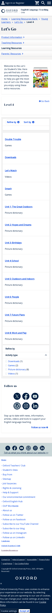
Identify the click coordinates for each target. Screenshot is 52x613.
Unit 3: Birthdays (13, 242)
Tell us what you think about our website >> (26, 452)
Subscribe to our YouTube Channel (20, 523)
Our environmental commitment (19, 497)
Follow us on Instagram (14, 532)
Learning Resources (9, 550)
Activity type (11, 355)
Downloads (10, 157)
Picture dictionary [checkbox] (18, 369)
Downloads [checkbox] (15, 361)
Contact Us (5, 559)
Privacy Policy (44, 559)
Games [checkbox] (13, 365)
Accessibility (32, 559)
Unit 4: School (12, 260)
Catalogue (5, 541)
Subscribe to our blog (14, 528)
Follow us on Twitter (13, 514)
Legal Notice (7, 563)
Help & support (9, 2)
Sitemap (7, 478)
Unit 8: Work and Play (15, 332)
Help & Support (10, 492)
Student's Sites (10, 469)
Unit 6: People (12, 296)
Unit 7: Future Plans (15, 314)
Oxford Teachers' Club (14, 465)
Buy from (6, 2)
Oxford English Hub (13, 501)
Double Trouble (13, 139)
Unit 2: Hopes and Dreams (18, 224)
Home (3, 460)
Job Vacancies (9, 483)
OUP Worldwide (11, 505)
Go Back (45, 101)
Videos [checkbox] (13, 373)
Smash (8, 188)
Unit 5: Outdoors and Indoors (19, 278)
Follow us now (38, 427)
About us (7, 510)
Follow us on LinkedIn (14, 537)
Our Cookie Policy (22, 563)
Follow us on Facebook (14, 519)
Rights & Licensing (12, 488)
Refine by (10, 348)
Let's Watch (11, 170)
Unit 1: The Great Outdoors (18, 206)
